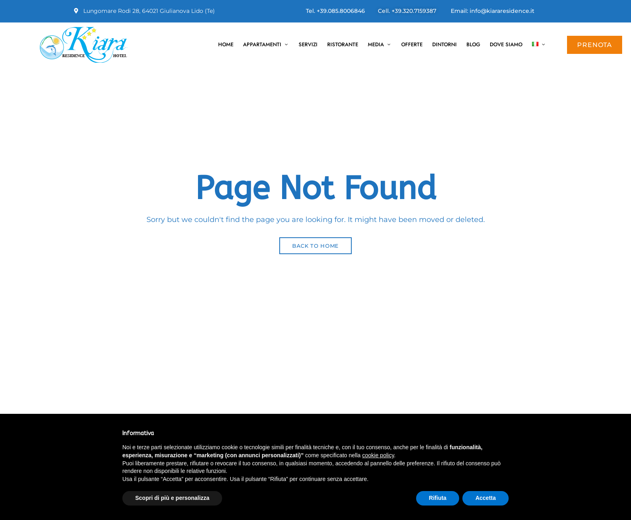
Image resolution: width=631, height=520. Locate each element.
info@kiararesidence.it (502, 10)
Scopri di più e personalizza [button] (172, 498)
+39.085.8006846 (341, 10)
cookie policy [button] (378, 455)
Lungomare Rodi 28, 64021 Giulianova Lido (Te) (144, 10)
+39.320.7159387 (414, 10)
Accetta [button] (485, 498)
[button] (594, 45)
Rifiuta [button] (438, 498)
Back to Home (315, 246)
